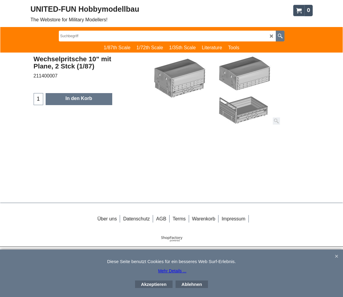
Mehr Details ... (172, 270)
